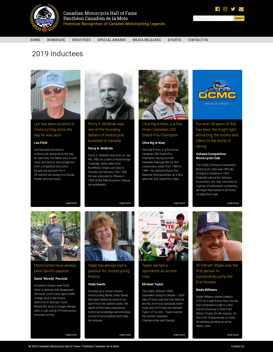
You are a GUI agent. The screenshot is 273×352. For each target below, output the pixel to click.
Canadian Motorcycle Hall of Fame (100, 13)
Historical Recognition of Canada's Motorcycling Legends (114, 23)
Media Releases (147, 40)
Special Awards (112, 40)
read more (71, 203)
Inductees (81, 40)
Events (174, 40)
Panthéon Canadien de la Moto (95, 18)
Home (35, 40)
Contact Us (198, 40)
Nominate (56, 40)
